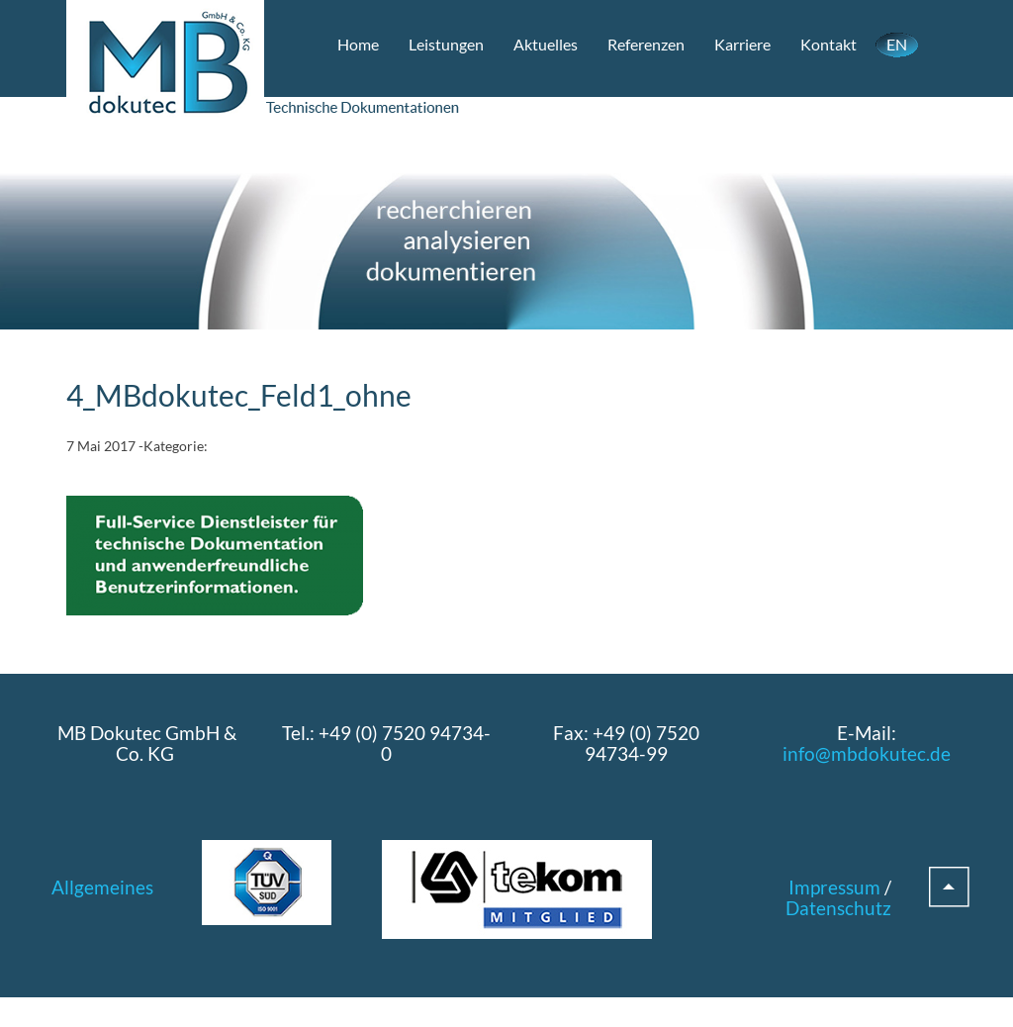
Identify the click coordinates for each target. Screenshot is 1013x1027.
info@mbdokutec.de (867, 753)
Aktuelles (545, 44)
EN (896, 44)
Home (358, 44)
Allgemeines (102, 887)
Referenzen (646, 44)
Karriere (742, 44)
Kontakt (828, 44)
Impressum (834, 887)
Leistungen (446, 44)
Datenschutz (838, 907)
